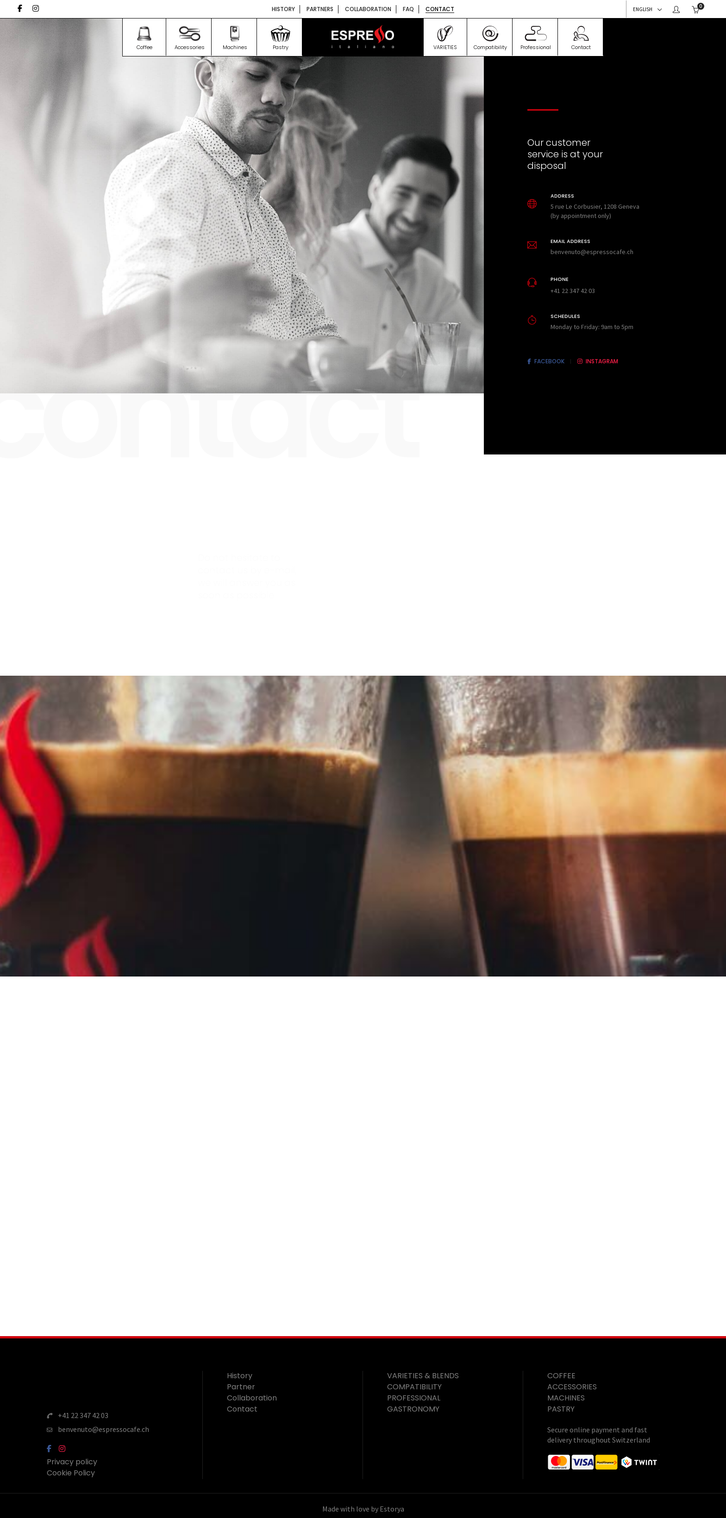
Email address (570, 240)
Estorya (392, 1503)
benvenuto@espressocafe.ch (103, 1426)
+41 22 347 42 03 (83, 1414)
